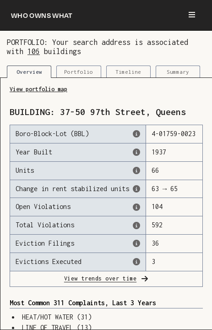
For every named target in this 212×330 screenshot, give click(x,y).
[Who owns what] (42, 15)
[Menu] (192, 15)
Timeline (128, 72)
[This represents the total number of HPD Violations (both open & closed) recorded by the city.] (136, 225)
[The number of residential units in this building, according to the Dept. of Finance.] (136, 170)
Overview (29, 72)
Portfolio (78, 72)
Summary (178, 72)
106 (33, 51)
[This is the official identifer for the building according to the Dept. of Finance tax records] (136, 134)
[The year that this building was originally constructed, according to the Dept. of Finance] (136, 152)
